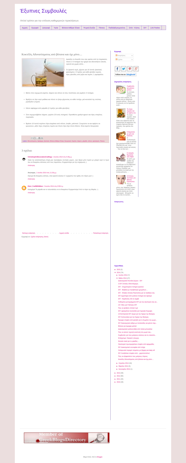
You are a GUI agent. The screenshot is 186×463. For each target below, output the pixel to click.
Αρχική (25, 28)
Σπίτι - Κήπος (134, 28)
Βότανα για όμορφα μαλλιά (127, 326)
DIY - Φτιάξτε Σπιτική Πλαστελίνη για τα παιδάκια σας (136, 293)
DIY (145, 28)
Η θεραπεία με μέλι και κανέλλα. (131, 134)
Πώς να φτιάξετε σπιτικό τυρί (128, 308)
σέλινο (90, 141)
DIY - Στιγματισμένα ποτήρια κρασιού (131, 287)
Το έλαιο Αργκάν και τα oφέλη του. (131, 111)
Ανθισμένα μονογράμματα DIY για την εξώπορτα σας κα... (138, 302)
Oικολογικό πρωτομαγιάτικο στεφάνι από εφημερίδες (136, 344)
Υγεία (56, 28)
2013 (119, 373)
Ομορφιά (34, 28)
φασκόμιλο (96, 141)
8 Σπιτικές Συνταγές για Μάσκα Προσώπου (131, 178)
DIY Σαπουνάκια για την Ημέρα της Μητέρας (133, 317)
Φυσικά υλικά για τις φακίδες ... (128, 341)
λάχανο (79, 141)
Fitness (102, 28)
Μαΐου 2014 (123, 278)
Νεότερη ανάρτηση (28, 233)
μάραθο (84, 141)
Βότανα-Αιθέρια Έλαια (71, 28)
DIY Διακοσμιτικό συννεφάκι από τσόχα (131, 347)
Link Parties (155, 28)
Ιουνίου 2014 (123, 275)
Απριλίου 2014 (124, 363)
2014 (119, 272)
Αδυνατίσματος (32, 141)
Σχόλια (119, 59)
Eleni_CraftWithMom (35, 186)
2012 (119, 376)
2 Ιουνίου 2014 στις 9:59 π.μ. (53, 186)
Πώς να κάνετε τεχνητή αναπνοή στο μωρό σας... (135, 332)
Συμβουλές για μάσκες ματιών (130, 88)
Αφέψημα (40, 141)
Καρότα (74, 141)
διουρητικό (67, 141)
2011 (119, 379)
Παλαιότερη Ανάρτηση (100, 233)
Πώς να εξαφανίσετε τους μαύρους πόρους (133, 356)
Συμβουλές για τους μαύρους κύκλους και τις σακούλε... (137, 335)
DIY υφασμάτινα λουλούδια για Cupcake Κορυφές (135, 311)
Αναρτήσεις (120, 55)
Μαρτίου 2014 (124, 366)
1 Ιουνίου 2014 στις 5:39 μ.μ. (62, 157)
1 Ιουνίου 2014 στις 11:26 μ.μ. (46, 173)
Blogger (99, 457)
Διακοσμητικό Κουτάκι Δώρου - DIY (130, 281)
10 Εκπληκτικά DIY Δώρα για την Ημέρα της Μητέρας (136, 314)
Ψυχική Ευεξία (89, 28)
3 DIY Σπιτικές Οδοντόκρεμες (128, 284)
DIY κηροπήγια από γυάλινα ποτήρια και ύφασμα (135, 296)
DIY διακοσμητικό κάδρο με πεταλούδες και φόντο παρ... (137, 323)
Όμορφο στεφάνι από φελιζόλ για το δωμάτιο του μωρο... (137, 320)
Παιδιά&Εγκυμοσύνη (117, 28)
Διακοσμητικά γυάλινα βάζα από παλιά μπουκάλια (135, 329)
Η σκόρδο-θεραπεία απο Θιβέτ (130, 155)
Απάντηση (31, 165)
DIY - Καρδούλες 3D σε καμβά (128, 299)
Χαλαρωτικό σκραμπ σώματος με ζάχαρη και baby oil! (136, 350)
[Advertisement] (71, 39)
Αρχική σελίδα (64, 233)
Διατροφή (46, 28)
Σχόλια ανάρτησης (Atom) (39, 237)
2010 (119, 382)
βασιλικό (46, 141)
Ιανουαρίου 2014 (125, 369)
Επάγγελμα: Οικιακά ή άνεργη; (128, 338)
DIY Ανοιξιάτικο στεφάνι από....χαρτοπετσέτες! (134, 353)
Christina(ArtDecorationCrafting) (40, 157)
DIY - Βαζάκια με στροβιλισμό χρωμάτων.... (133, 290)
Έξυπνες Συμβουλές (43, 11)
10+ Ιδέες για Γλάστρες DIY (127, 305)
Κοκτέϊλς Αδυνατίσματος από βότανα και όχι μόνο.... (136, 359)
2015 (119, 269)
